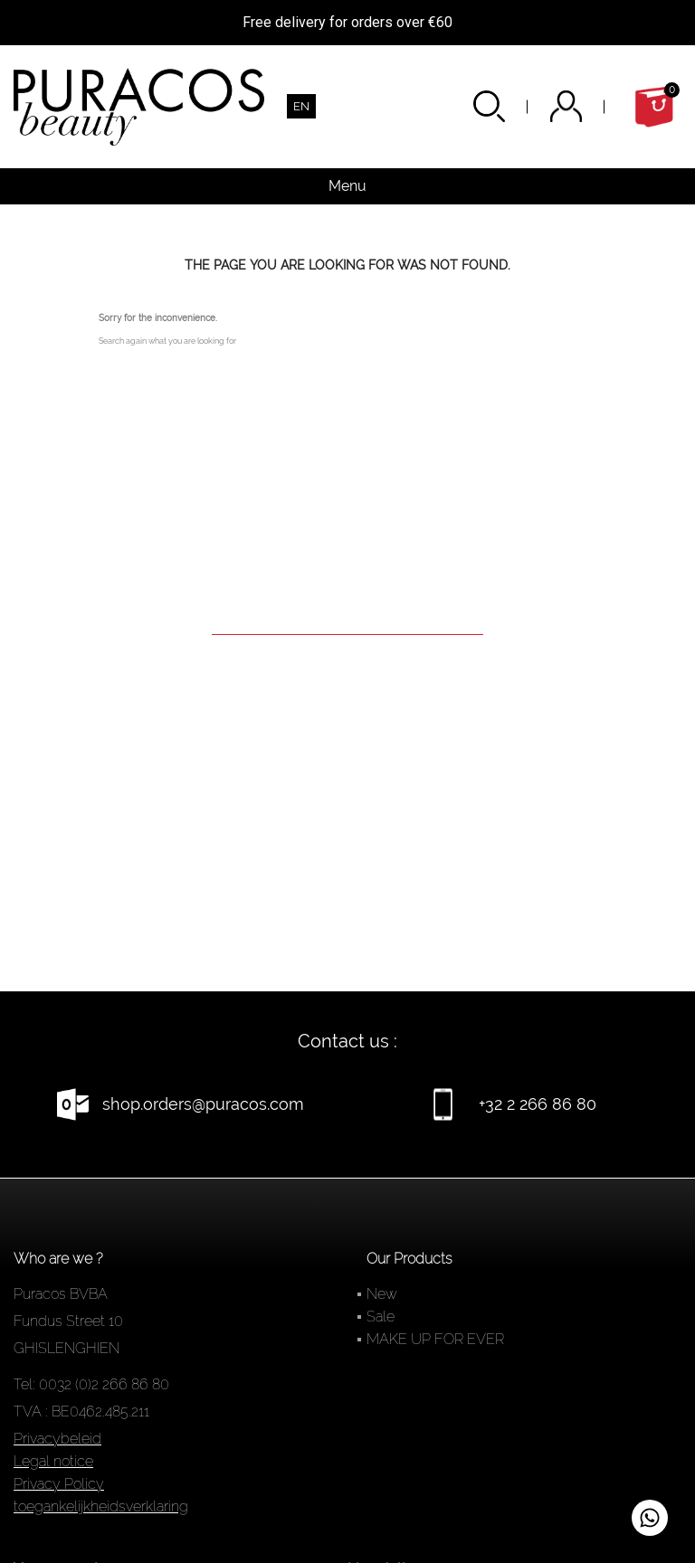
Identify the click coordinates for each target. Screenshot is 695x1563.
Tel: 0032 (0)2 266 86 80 (91, 1384)
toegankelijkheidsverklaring (101, 1506)
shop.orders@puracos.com (203, 1103)
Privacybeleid (57, 1438)
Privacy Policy (59, 1483)
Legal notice (53, 1461)
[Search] (347, 609)
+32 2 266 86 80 (537, 1103)
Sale (381, 1316)
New (382, 1293)
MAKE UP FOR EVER (435, 1339)
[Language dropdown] (301, 106)
